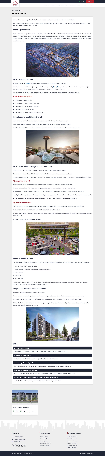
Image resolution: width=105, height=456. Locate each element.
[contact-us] (32, 411)
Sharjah (84, 5)
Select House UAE (26, 454)
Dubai (79, 5)
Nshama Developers (72, 443)
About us (53, 5)
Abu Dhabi (90, 5)
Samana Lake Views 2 (45, 443)
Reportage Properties (72, 445)
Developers (64, 5)
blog (59, 5)
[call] (24, 411)
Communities (72, 5)
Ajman (58, 87)
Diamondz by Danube (45, 439)
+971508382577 (17, 437)
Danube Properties (71, 439)
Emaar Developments (72, 441)
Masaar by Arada (44, 441)
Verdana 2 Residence (45, 445)
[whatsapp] (17, 411)
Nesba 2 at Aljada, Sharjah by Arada (22, 407)
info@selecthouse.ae (18, 439)
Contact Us (90, 1)
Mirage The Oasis (44, 437)
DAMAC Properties (71, 437)
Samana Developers (72, 447)
